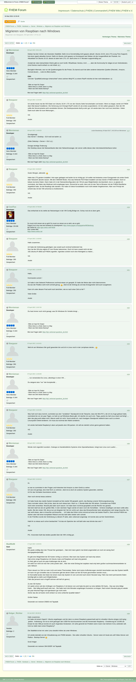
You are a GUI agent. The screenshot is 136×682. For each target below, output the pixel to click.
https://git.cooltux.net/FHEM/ (46, 227)
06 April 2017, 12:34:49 (34, 100)
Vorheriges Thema (109, 37)
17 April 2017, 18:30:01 (34, 544)
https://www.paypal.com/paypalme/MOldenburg (78, 225)
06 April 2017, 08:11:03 (34, 50)
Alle (34, 43)
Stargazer (13, 100)
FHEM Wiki (114, 10)
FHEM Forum (17, 10)
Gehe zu (99, 666)
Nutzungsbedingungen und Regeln (114, 679)
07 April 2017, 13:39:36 (34, 269)
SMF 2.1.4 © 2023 (8, 679)
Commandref (100, 10)
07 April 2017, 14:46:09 (34, 374)
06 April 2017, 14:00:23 (34, 130)
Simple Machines (19, 679)
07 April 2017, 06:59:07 (34, 169)
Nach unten (9, 43)
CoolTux (12, 207)
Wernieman (14, 50)
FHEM (89, 10)
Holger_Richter (15, 613)
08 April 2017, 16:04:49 (34, 443)
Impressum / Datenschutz (71, 10)
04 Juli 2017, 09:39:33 (34, 613)
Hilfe (101, 679)
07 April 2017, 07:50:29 (34, 207)
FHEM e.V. (127, 10)
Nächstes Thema (124, 37)
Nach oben (9, 656)
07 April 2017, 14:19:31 (34, 343)
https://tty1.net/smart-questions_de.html (55, 93)
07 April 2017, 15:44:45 (34, 410)
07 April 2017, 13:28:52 (34, 238)
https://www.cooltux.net (35, 231)
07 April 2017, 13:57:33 (34, 307)
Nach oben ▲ (129, 679)
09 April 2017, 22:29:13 (34, 479)
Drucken (127, 43)
